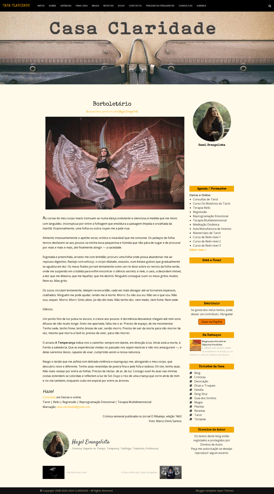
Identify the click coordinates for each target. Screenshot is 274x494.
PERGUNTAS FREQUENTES (160, 5)
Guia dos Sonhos (205, 398)
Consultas (49, 397)
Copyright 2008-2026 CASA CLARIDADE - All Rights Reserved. (78, 490)
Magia (198, 402)
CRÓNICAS (66, 5)
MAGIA (95, 5)
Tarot (198, 415)
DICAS (121, 5)
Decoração (201, 381)
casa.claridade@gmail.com (73, 407)
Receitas (199, 411)
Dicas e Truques (204, 385)
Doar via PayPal (211, 322)
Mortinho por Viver (76, 472)
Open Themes (225, 490)
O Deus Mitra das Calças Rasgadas (139, 472)
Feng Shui (200, 394)
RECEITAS (108, 5)
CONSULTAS (185, 5)
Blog (197, 373)
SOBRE (52, 5)
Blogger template (206, 490)
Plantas (199, 406)
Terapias (200, 419)
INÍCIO (41, 5)
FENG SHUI (82, 5)
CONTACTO (135, 5)
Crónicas (200, 377)
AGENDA (201, 5)
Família (198, 390)
